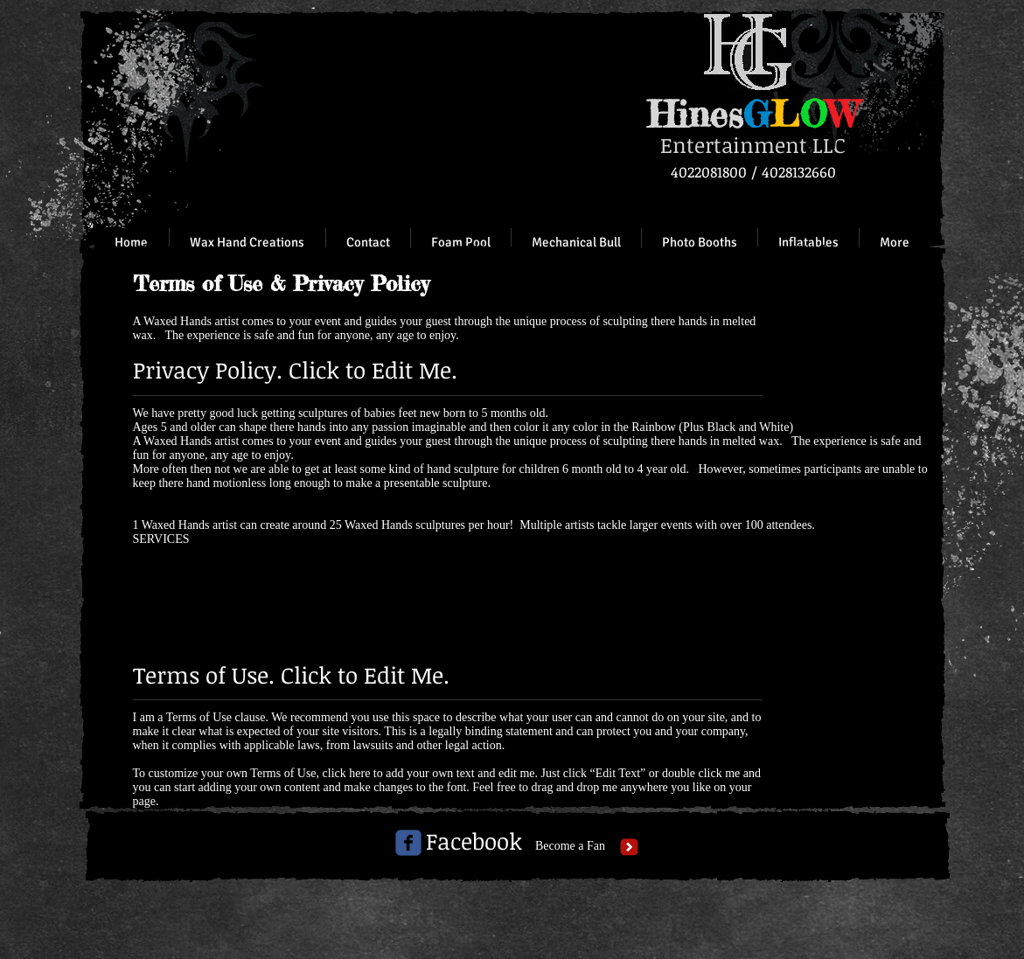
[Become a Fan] (570, 846)
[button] (808, 242)
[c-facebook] (408, 843)
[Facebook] (473, 841)
